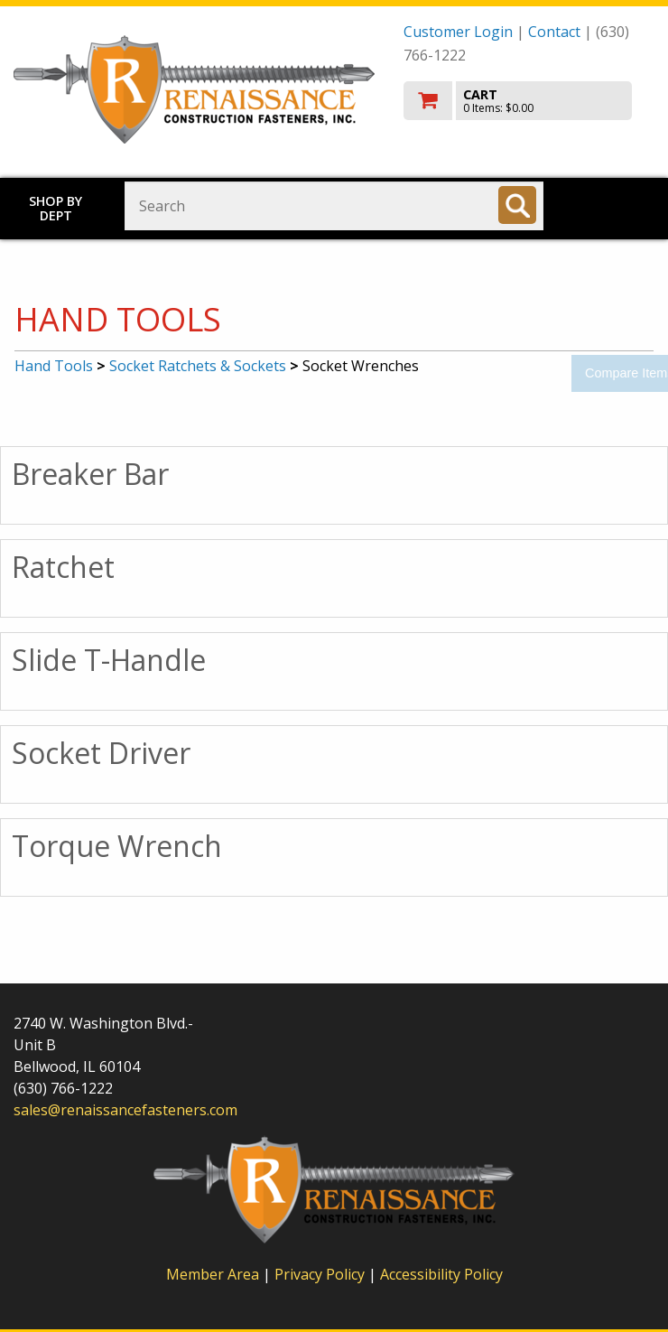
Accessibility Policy (441, 1274)
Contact (554, 32)
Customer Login (458, 32)
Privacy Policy (321, 1274)
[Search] (517, 205)
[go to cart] (529, 100)
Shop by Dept (55, 208)
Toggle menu (614, 205)
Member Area (212, 1274)
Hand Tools (53, 366)
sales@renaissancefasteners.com (125, 1110)
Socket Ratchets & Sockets (197, 366)
